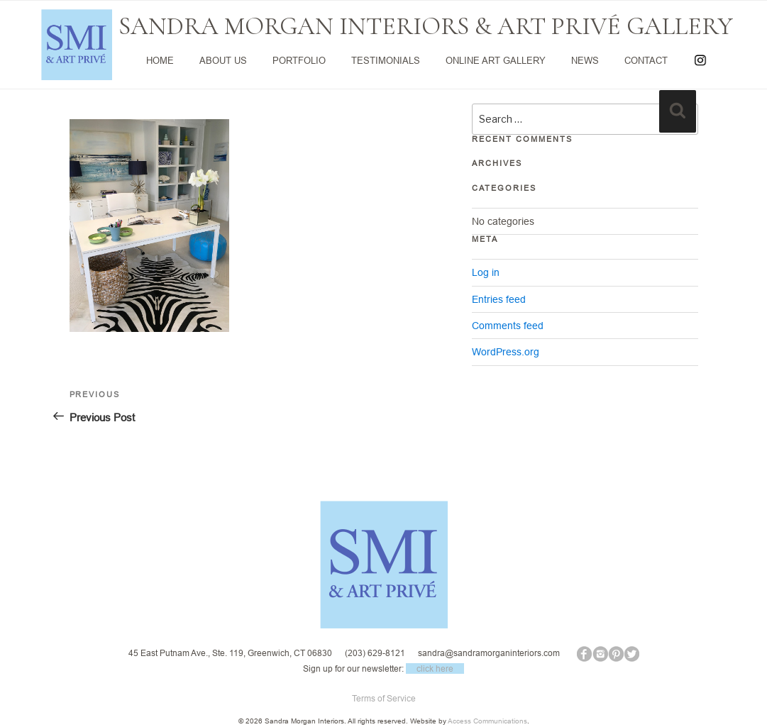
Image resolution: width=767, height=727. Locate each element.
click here (434, 668)
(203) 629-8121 (375, 653)
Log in (486, 272)
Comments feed (507, 325)
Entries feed (499, 299)
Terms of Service (384, 698)
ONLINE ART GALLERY (496, 60)
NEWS (585, 60)
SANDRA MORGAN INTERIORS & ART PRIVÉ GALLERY (425, 26)
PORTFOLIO (299, 60)
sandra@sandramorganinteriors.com (489, 653)
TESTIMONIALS (385, 60)
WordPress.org (505, 351)
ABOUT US (223, 60)
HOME (160, 60)
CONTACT (646, 60)
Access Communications (487, 721)
